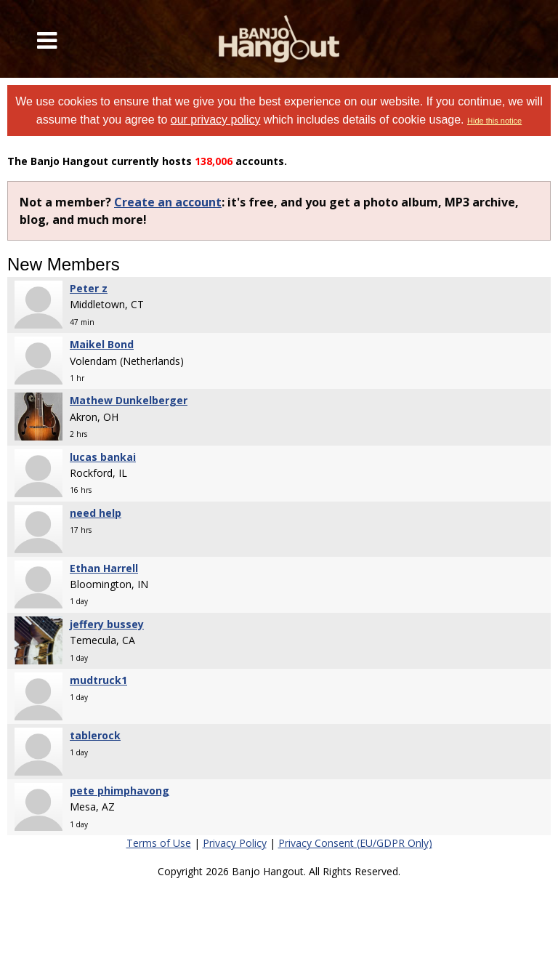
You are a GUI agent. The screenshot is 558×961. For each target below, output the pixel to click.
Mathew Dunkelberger (128, 400)
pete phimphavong (119, 790)
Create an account (168, 202)
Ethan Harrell (104, 568)
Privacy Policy (235, 843)
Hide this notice (494, 120)
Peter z (89, 288)
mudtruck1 (98, 680)
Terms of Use (158, 843)
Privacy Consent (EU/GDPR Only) (355, 843)
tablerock (95, 735)
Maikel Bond (102, 344)
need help (95, 513)
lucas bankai (103, 457)
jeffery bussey (107, 624)
